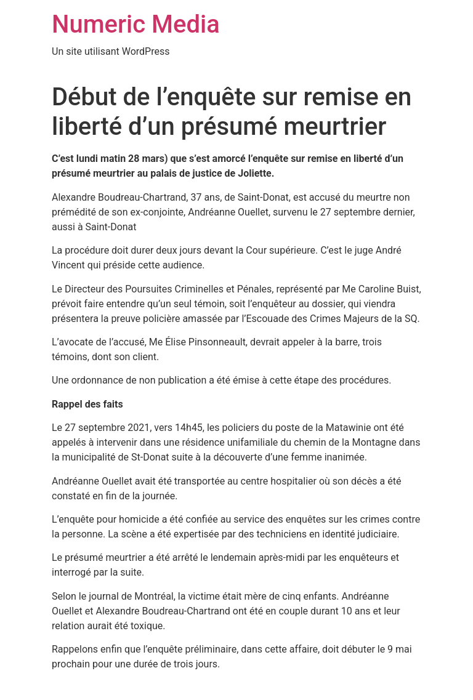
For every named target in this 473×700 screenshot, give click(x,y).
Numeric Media (136, 24)
